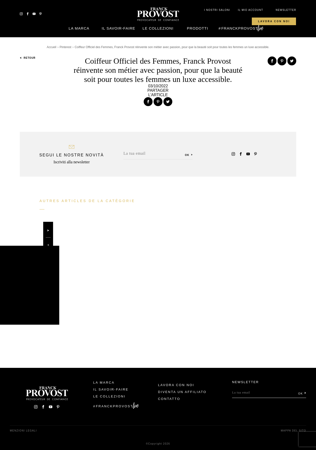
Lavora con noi (274, 21)
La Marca (79, 28)
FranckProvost (239, 28)
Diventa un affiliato (182, 392)
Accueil (51, 47)
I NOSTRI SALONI (217, 10)
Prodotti (197, 28)
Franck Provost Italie (158, 14)
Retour (28, 57)
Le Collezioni (157, 28)
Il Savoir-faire (118, 28)
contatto (169, 399)
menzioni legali (23, 430)
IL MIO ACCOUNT (250, 10)
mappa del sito (293, 430)
